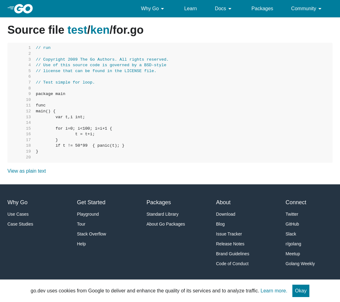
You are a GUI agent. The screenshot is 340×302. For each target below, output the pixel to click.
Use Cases (17, 214)
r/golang (293, 243)
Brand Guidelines (232, 253)
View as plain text (26, 171)
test (77, 30)
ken (100, 30)
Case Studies (20, 224)
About (223, 202)
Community (307, 8)
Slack (291, 233)
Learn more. (273, 290)
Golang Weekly (300, 263)
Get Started (91, 202)
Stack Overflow (91, 233)
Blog (220, 224)
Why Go (153, 8)
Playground (88, 214)
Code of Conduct (232, 263)
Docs (224, 8)
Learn (190, 8)
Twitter (292, 214)
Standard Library (163, 214)
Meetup (293, 253)
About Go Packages (166, 224)
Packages (262, 8)
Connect (296, 202)
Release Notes (230, 243)
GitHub (292, 224)
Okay (301, 290)
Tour (81, 224)
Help (81, 243)
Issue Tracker (229, 233)
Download (225, 214)
